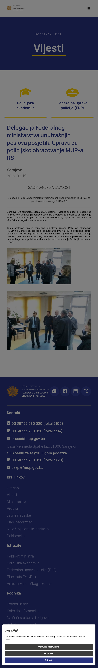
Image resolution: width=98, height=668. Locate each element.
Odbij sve (48, 653)
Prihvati (49, 660)
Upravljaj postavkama (48, 647)
